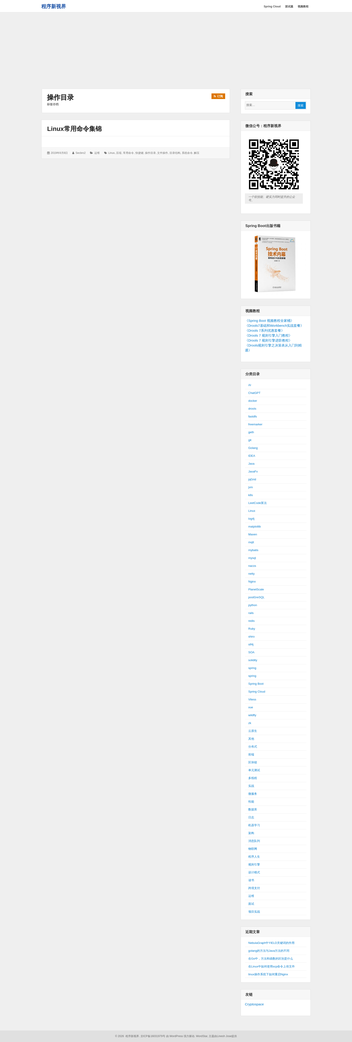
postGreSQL (256, 597)
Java (251, 463)
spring (252, 668)
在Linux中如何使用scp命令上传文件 (271, 966)
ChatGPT (254, 393)
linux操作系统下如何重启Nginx (268, 974)
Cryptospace (254, 1004)
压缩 (118, 153)
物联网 (252, 848)
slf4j (250, 644)
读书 (251, 880)
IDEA (251, 455)
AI (249, 385)
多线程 (252, 778)
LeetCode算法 (257, 503)
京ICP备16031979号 (153, 1036)
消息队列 (254, 841)
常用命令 (128, 153)
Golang (253, 448)
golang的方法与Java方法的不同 (269, 950)
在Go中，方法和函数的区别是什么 (270, 958)
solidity (252, 660)
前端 (251, 754)
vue (250, 707)
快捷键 (139, 153)
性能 (251, 801)
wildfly (252, 715)
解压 (196, 153)
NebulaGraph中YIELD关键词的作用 (271, 943)
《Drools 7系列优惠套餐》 (264, 330)
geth (251, 432)
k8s (250, 495)
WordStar (201, 1036)
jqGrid (252, 479)
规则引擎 (254, 864)
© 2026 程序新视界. (127, 1036)
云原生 (252, 731)
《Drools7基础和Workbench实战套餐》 (274, 325)
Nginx (252, 581)
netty (251, 573)
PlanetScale (256, 589)
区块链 (252, 762)
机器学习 (254, 825)
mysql (252, 558)
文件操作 (162, 153)
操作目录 (150, 153)
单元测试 (254, 770)
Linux (251, 510)
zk (249, 723)
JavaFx (253, 471)
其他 (251, 738)
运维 (97, 153)
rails (251, 613)
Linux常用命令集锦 (74, 128)
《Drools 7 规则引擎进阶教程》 (268, 340)
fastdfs (252, 416)
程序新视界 (53, 6)
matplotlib (254, 526)
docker (252, 400)
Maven (252, 534)
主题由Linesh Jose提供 (223, 1036)
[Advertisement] (176, 51)
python (252, 605)
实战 (251, 786)
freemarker (255, 424)
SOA (251, 652)
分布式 (252, 746)
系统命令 (187, 153)
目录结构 (174, 153)
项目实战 (254, 911)
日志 (251, 817)
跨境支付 (254, 888)
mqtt (251, 542)
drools (252, 408)
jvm (250, 487)
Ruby (251, 628)
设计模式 (254, 872)
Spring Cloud (256, 691)
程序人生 (254, 856)
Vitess (252, 699)
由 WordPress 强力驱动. (180, 1036)
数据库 (252, 809)
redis (251, 621)
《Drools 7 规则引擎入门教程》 (268, 335)
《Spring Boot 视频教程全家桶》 (269, 320)
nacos (252, 565)
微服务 (252, 793)
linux (111, 153)
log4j (251, 518)
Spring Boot (256, 683)
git (249, 440)
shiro (251, 636)
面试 (251, 903)
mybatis (253, 550)
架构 (251, 833)
